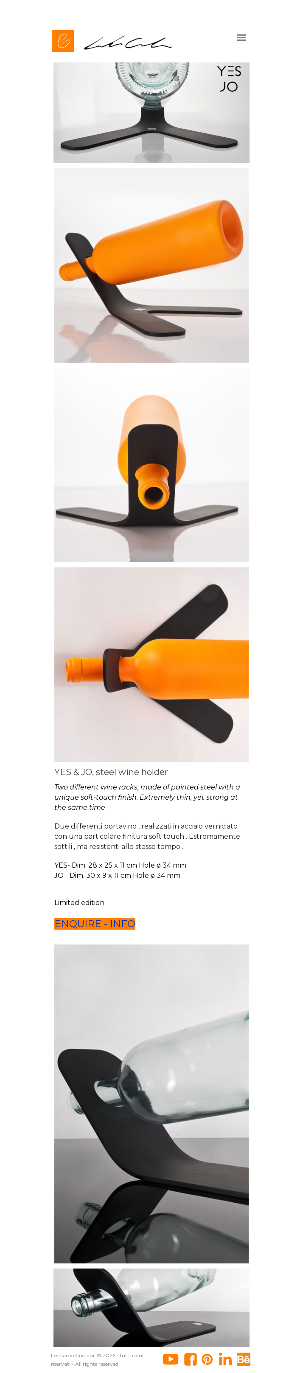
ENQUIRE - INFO (94, 924)
